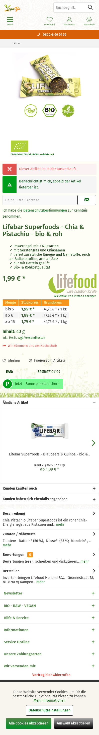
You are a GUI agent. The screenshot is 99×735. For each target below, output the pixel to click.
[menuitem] (89, 21)
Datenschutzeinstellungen (49, 710)
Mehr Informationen (49, 700)
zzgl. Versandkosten (31, 338)
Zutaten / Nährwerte (19, 534)
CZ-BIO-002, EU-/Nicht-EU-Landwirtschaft (32, 154)
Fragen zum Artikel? (47, 360)
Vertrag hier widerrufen (51, 675)
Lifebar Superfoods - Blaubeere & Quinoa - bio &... (49, 454)
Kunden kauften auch (20, 488)
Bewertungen (13, 555)
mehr (59, 524)
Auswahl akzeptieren (73, 723)
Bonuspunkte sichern (42, 384)
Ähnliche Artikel (15, 402)
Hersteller (11, 571)
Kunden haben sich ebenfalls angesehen (35, 499)
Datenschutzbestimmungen (45, 210)
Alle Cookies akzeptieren (28, 723)
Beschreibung (14, 513)
